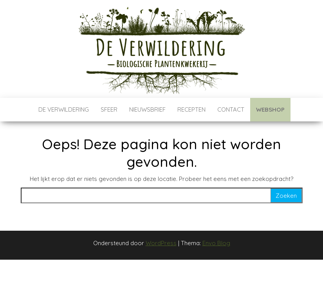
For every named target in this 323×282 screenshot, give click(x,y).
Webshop (270, 109)
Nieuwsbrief (147, 109)
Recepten (191, 109)
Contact (230, 109)
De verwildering (63, 109)
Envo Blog (216, 243)
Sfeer (109, 109)
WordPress (161, 243)
